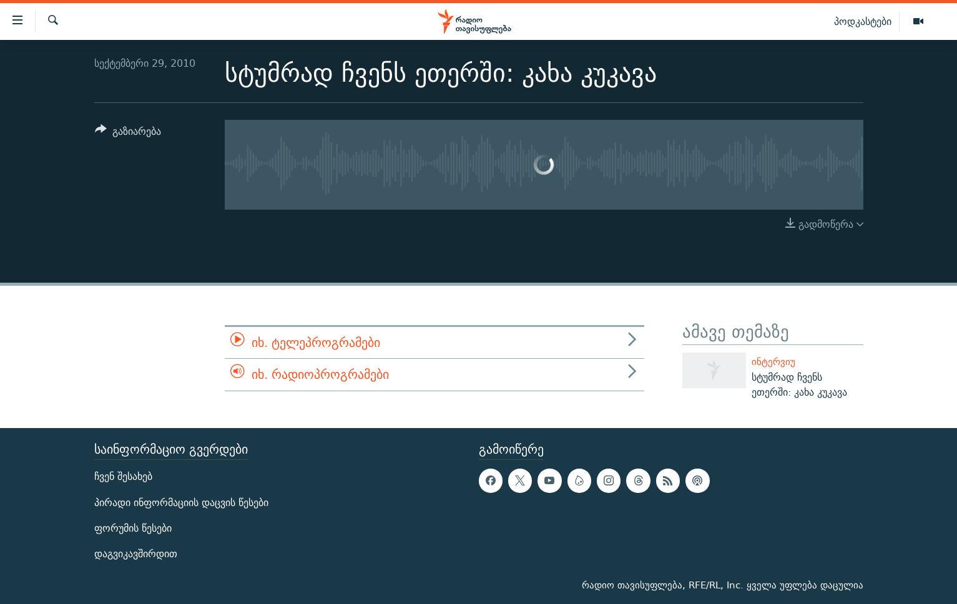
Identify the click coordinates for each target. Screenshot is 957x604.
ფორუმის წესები (133, 528)
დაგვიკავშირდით (135, 554)
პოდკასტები (862, 21)
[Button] (128, 133)
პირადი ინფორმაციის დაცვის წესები (181, 502)
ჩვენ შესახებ (123, 476)
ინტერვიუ (773, 361)
